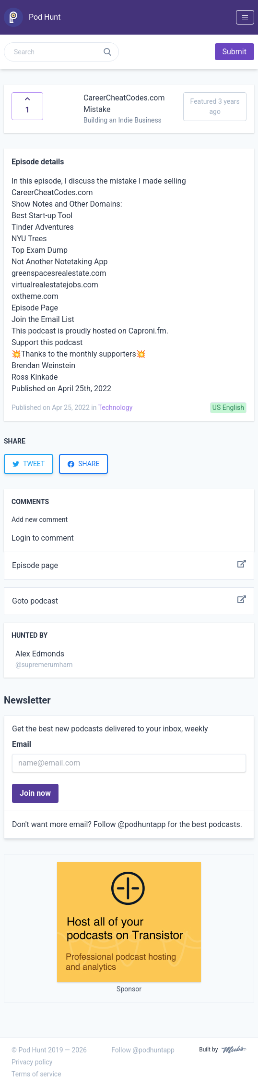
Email (21, 744)
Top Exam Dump (40, 250)
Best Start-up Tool (42, 215)
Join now (35, 793)
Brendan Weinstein (43, 365)
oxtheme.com (35, 296)
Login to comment (43, 538)
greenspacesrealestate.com (59, 273)
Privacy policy (32, 1062)
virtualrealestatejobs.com (55, 284)
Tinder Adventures (43, 227)
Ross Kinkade (35, 377)
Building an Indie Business (122, 120)
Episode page (129, 565)
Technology (115, 407)
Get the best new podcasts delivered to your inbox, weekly (110, 728)
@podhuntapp (142, 824)
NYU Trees (29, 238)
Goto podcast (129, 601)
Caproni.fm (147, 330)
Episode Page (35, 307)
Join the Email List (43, 319)
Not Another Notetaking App (59, 261)
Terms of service (36, 1074)
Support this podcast (47, 342)
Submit (234, 51)
